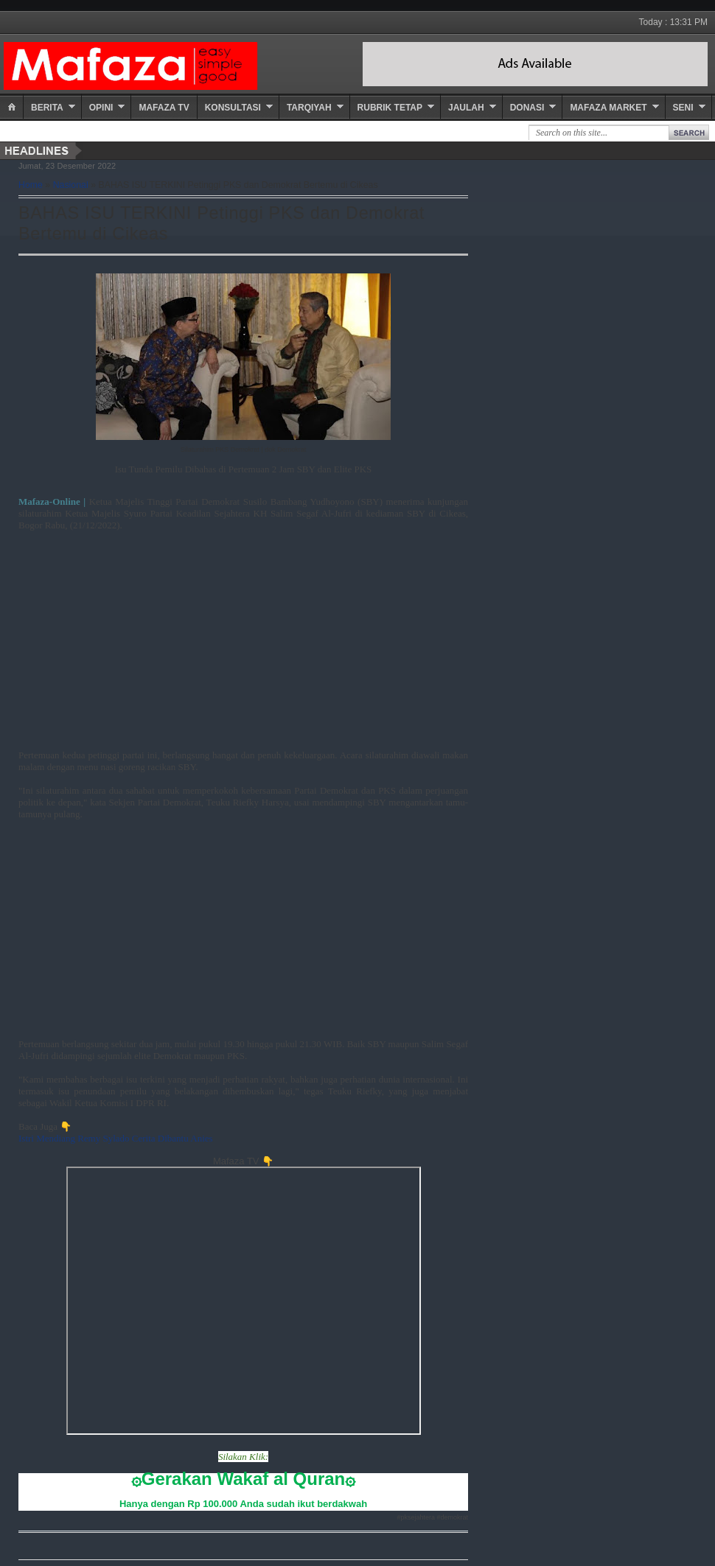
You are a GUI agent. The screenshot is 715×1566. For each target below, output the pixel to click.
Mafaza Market (608, 107)
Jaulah (466, 107)
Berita (47, 107)
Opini (101, 107)
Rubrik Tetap (390, 107)
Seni (683, 107)
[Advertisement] (243, 646)
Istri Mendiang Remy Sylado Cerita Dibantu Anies (115, 1138)
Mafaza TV (164, 107)
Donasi (527, 107)
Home (30, 185)
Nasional (70, 185)
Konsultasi (233, 107)
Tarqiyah (309, 107)
